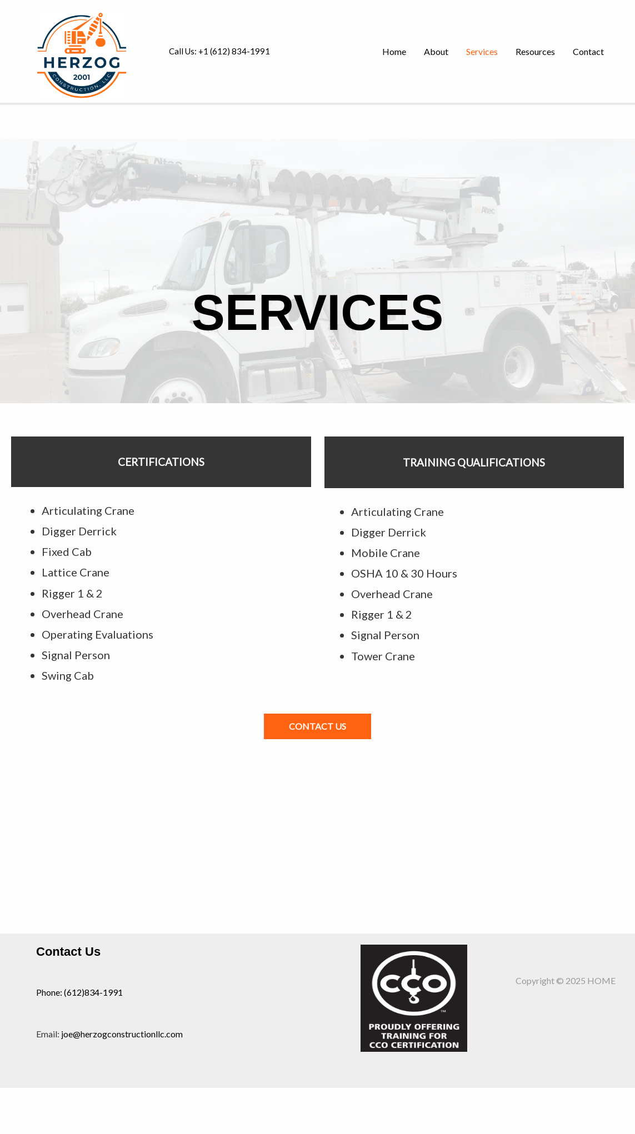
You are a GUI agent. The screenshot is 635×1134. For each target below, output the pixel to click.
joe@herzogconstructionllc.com (122, 1033)
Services (482, 51)
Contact (588, 51)
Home (394, 51)
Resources (535, 51)
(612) (74, 992)
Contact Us (68, 952)
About (436, 51)
